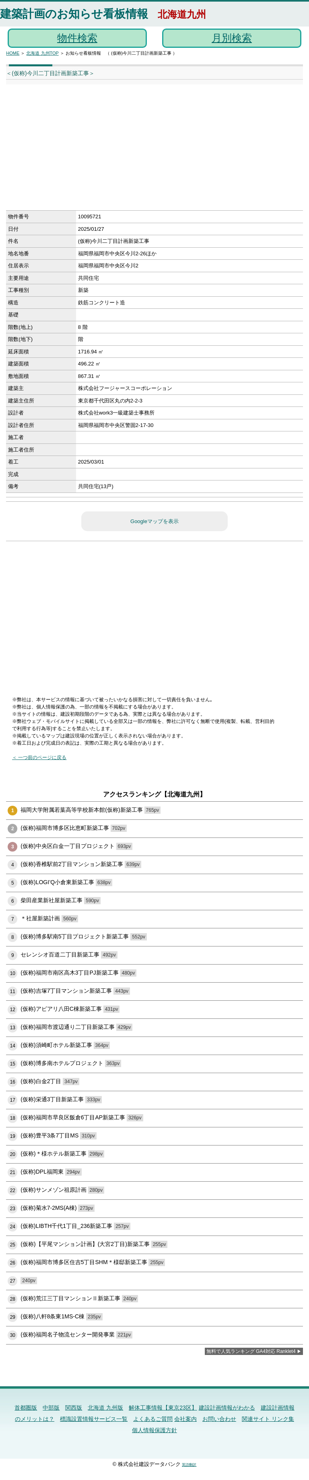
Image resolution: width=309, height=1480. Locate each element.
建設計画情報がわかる (227, 1407)
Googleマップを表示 (154, 521)
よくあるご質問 (153, 1419)
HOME (12, 53)
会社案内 (185, 1419)
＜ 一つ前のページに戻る (39, 757)
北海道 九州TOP (42, 53)
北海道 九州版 (105, 1407)
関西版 (73, 1407)
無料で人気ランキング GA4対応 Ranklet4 (251, 1351)
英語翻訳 (189, 1465)
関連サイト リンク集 (268, 1419)
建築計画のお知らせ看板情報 (74, 14)
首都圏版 (25, 1407)
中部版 (51, 1407)
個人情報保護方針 (154, 1430)
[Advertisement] (141, 150)
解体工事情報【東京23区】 (163, 1407)
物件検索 (77, 37)
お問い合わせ (219, 1419)
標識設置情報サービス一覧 (94, 1419)
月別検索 (232, 37)
